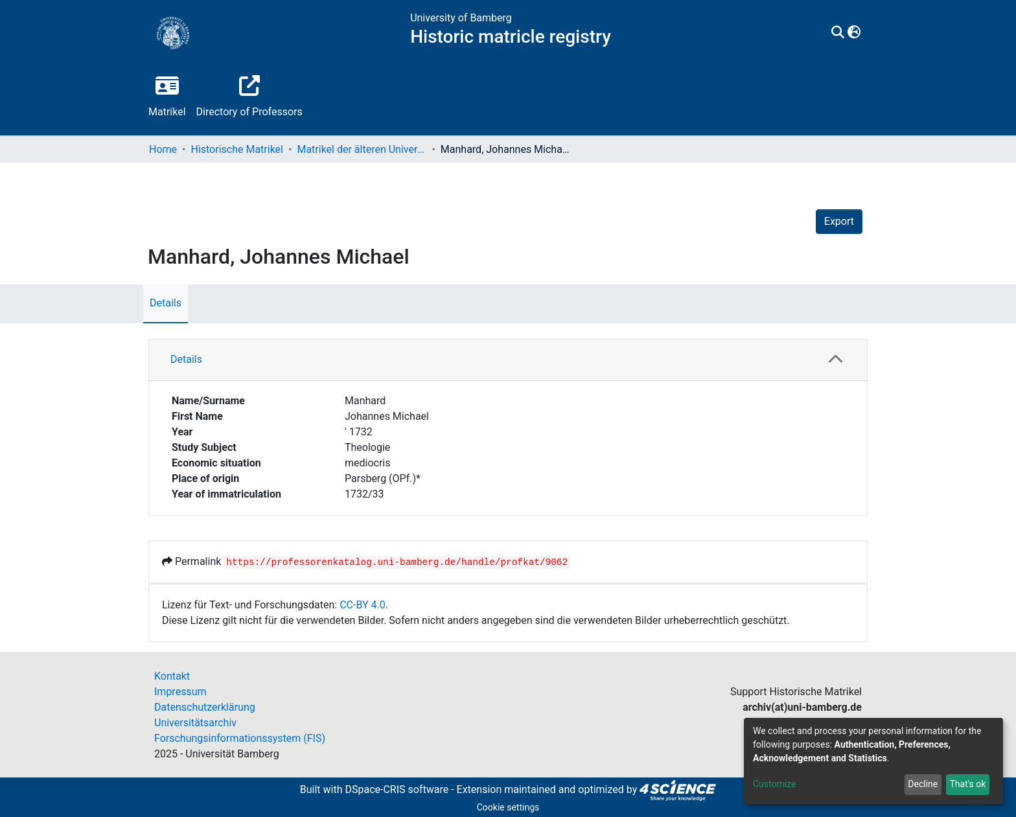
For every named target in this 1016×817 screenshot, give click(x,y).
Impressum (180, 691)
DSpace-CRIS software (396, 789)
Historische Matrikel (236, 149)
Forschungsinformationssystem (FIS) (239, 738)
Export (839, 221)
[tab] (508, 360)
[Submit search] (838, 33)
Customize (774, 784)
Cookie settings (508, 807)
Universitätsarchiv (195, 723)
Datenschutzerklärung (204, 707)
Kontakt (172, 676)
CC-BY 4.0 (363, 605)
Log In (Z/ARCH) (815, 676)
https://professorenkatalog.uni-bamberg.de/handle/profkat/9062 (397, 562)
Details (165, 303)
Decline (923, 784)
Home (163, 149)
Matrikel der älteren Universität (361, 149)
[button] (854, 33)
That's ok (967, 784)
